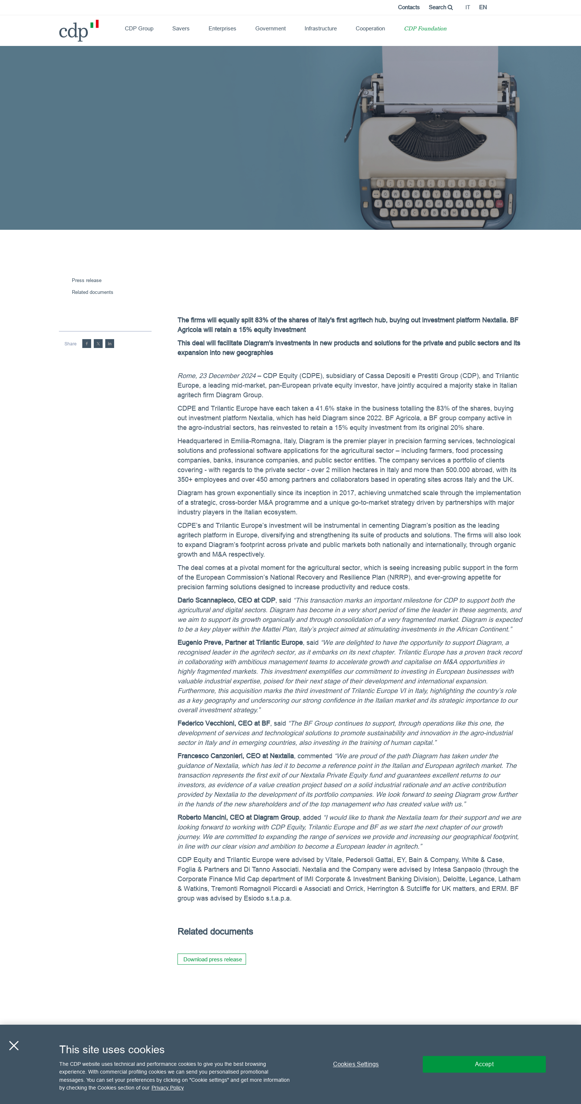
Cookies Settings (356, 1064)
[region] (290, 1064)
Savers (181, 28)
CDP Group (139, 28)
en (483, 7)
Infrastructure (321, 28)
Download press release (212, 959)
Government (270, 28)
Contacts (409, 7)
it (467, 7)
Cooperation (370, 28)
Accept (484, 1064)
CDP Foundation (425, 29)
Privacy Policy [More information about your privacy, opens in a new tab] (168, 1088)
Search (441, 7)
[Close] (14, 1045)
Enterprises (222, 28)
